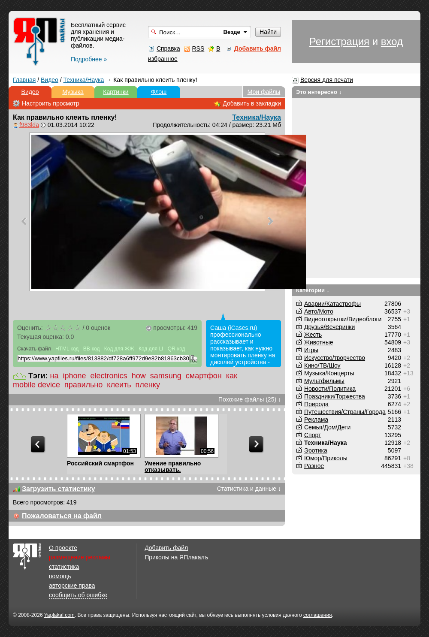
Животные (318, 342)
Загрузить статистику (58, 488)
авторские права (72, 585)
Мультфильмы (324, 380)
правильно (83, 384)
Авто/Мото (318, 311)
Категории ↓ (312, 290)
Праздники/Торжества (334, 396)
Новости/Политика (330, 388)
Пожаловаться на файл (62, 515)
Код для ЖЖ (119, 349)
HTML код (67, 349)
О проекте (63, 547)
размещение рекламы (79, 557)
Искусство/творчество (334, 357)
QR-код (176, 349)
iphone (74, 375)
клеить (119, 384)
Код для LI (151, 349)
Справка (168, 48)
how (139, 375)
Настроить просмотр (50, 103)
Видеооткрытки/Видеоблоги (342, 319)
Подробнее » (89, 59)
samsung (165, 375)
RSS (198, 48)
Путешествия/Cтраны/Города (345, 411)
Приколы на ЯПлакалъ (176, 557)
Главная (24, 79)
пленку (148, 384)
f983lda (29, 124)
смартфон (204, 375)
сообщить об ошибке (78, 595)
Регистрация (339, 41)
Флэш (159, 91)
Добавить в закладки (252, 103)
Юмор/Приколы (325, 458)
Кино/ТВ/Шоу (322, 365)
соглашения (317, 615)
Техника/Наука (83, 79)
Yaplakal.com (59, 615)
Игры (311, 350)
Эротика (315, 450)
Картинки (115, 91)
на (54, 375)
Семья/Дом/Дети (327, 427)
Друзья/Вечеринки (329, 326)
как (231, 375)
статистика (64, 566)
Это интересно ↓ (319, 92)
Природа (316, 404)
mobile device (36, 384)
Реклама (316, 419)
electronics (109, 375)
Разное (314, 465)
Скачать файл (34, 349)
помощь (60, 576)
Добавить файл (166, 547)
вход (392, 41)
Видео (49, 79)
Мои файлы (264, 91)
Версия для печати (326, 79)
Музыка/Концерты (329, 373)
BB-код (91, 349)
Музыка (73, 91)
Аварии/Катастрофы (332, 303)
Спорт (312, 435)
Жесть (313, 334)
